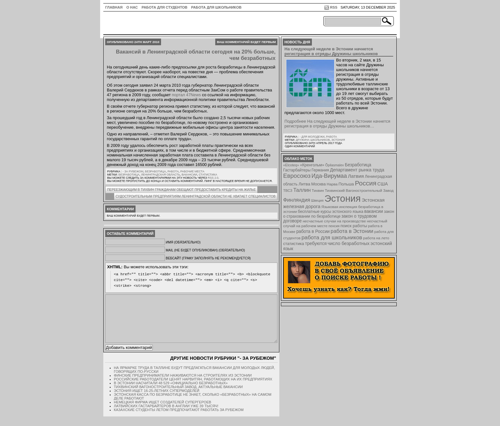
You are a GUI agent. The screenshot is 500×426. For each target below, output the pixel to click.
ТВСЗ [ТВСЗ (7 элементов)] (287, 190)
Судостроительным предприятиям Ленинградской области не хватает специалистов (196, 196)
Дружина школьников (313, 139)
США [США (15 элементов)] (382, 183)
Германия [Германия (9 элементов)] (320, 170)
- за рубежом (132, 171)
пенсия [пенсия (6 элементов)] (334, 226)
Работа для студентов (164, 7)
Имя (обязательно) (183, 242)
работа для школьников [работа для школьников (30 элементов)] (332, 237)
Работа (173, 171)
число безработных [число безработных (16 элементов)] (348, 243)
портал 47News (186, 94)
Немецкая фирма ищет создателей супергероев (162, 412)
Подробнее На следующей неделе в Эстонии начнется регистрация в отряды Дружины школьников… (337, 123)
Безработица (155, 171)
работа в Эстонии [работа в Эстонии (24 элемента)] (352, 231)
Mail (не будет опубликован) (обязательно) (205, 250)
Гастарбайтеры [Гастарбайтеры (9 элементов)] (297, 170)
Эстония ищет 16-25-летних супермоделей (156, 400)
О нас (132, 7)
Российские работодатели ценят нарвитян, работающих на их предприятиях (193, 389)
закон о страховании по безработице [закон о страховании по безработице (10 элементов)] (338, 214)
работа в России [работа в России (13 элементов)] (313, 231)
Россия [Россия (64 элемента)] (365, 183)
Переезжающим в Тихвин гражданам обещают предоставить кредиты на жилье (181, 189)
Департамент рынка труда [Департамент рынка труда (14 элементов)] (357, 169)
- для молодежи (312, 136)
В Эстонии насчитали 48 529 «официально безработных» (171, 392)
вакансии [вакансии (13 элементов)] (373, 211)
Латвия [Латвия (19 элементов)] (356, 176)
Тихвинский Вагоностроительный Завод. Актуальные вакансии (178, 396)
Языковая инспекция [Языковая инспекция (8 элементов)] (339, 207)
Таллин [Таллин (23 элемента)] (302, 190)
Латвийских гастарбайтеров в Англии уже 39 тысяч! (166, 415)
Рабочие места (192, 171)
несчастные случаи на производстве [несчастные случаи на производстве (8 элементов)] (334, 221)
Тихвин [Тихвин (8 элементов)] (318, 190)
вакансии (189, 174)
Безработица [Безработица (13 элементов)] (358, 164)
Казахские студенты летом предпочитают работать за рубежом (179, 419)
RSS (333, 7)
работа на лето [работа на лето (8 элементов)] (376, 238)
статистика (208, 174)
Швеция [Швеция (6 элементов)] (317, 200)
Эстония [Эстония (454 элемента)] (343, 198)
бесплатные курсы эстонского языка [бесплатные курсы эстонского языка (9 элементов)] (330, 211)
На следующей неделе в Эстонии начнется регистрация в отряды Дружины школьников (331, 51)
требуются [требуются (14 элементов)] (316, 243)
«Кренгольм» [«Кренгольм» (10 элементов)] (312, 165)
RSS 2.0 (213, 177)
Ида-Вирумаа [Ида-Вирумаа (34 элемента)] (329, 176)
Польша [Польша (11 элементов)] (346, 184)
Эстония (338, 139)
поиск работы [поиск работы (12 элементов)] (354, 225)
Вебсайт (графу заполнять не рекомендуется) (208, 258)
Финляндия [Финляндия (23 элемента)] (296, 200)
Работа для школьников (216, 7)
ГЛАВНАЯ (113, 7)
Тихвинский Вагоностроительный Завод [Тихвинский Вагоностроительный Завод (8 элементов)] (359, 190)
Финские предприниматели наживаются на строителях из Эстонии (183, 385)
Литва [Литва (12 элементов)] (304, 184)
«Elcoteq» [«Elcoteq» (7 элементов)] (291, 165)
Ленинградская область (160, 174)
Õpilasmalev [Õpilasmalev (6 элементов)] (334, 165)
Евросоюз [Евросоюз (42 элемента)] (297, 175)
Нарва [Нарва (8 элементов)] (332, 184)
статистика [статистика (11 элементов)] (293, 243)
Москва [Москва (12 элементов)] (318, 184)
